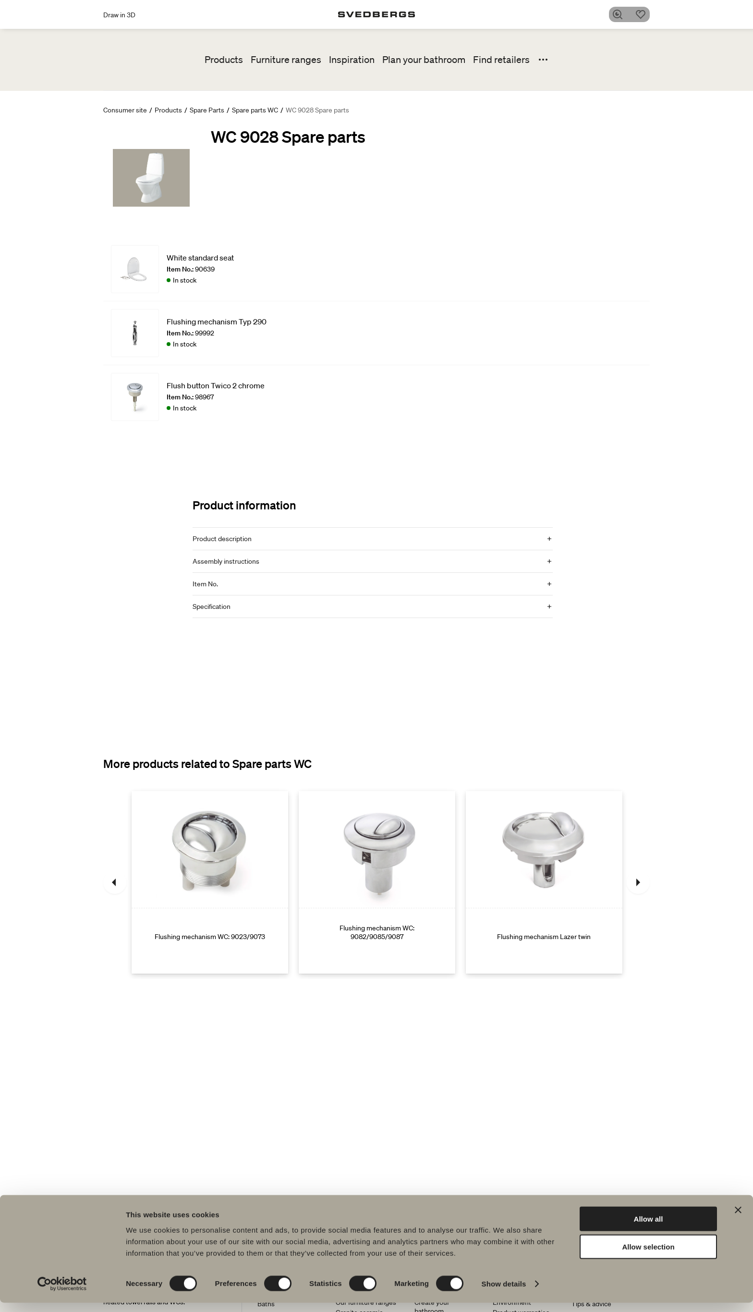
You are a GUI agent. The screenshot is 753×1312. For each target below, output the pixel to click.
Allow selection (648, 1256)
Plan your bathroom (423, 59)
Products (224, 59)
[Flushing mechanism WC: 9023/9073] (210, 882)
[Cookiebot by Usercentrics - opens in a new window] (62, 1293)
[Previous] (114, 882)
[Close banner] (738, 1218)
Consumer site (125, 110)
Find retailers (501, 59)
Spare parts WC (255, 110)
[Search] (621, 14)
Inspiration (352, 59)
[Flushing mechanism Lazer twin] (544, 882)
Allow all (648, 1228)
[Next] (638, 882)
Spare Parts (207, 110)
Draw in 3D (119, 15)
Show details (504, 1293)
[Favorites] (644, 14)
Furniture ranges (286, 59)
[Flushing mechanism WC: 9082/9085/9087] (377, 882)
